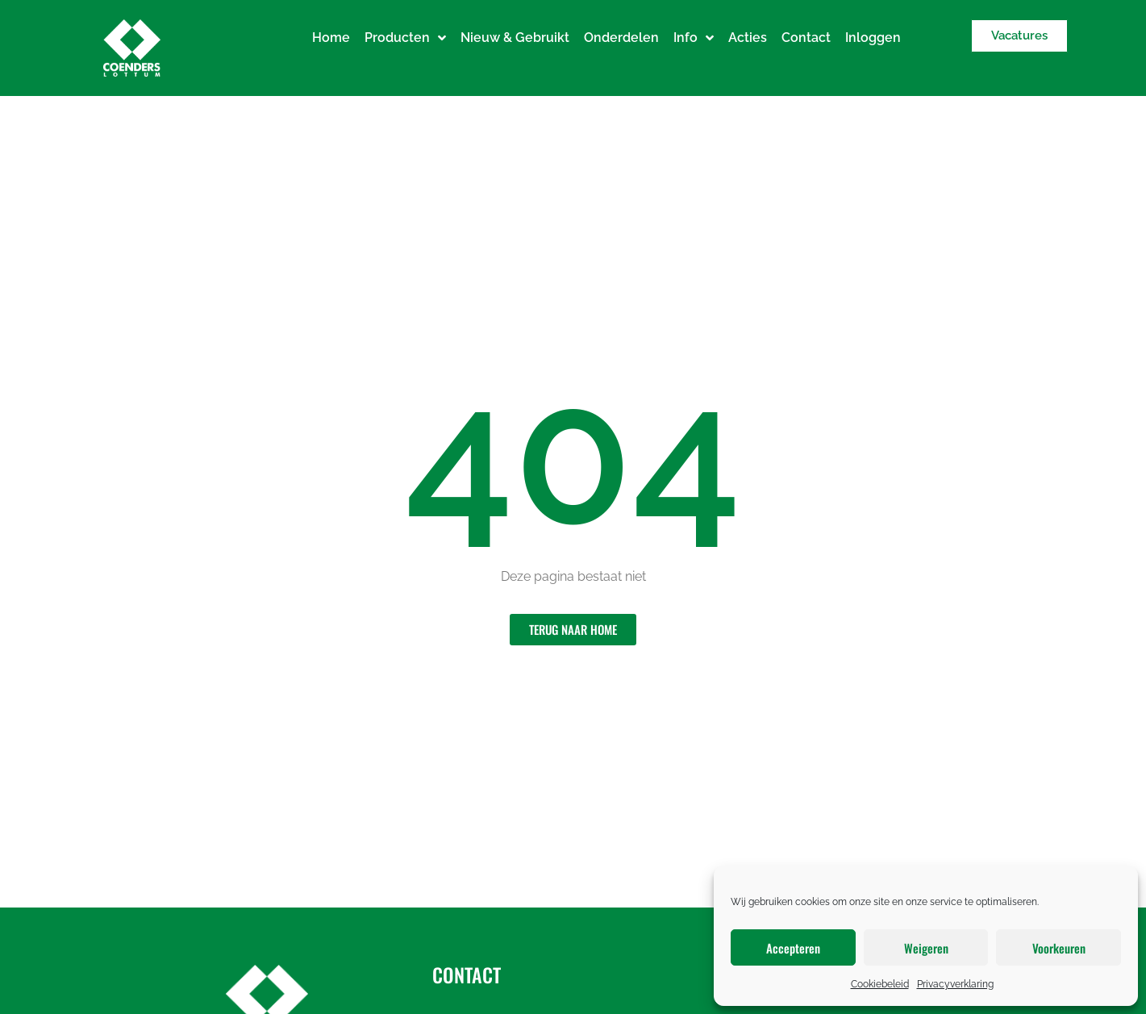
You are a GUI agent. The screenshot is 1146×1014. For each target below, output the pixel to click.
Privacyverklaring (955, 984)
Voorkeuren (1059, 948)
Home (331, 37)
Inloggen (873, 37)
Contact (806, 37)
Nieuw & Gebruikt (514, 37)
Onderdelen (621, 37)
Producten (405, 37)
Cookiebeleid (880, 984)
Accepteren (793, 948)
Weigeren (926, 948)
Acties (747, 37)
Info (693, 37)
